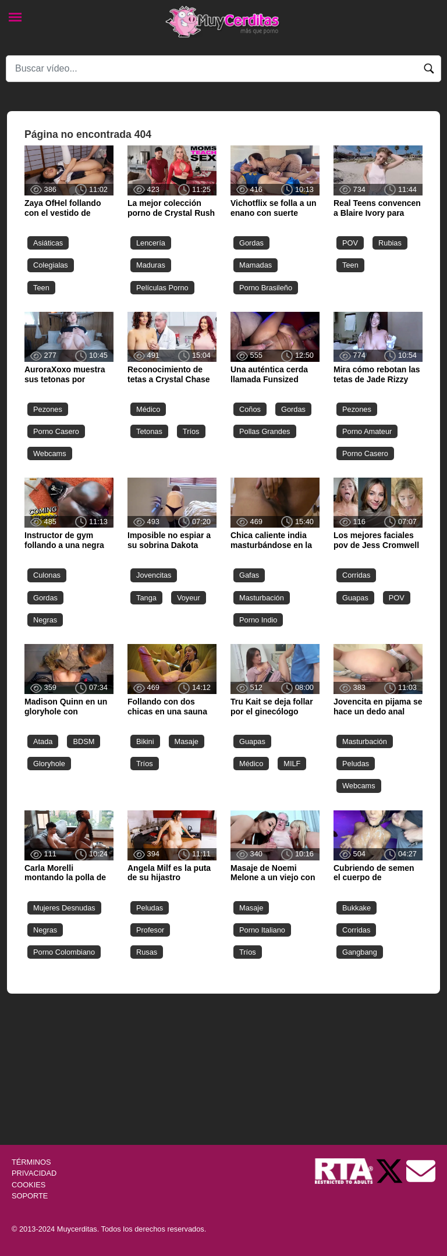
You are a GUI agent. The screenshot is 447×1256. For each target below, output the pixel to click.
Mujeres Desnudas (64, 907)
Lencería (150, 243)
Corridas (356, 575)
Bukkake (356, 907)
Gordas (251, 243)
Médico (148, 409)
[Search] (223, 68)
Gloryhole (49, 763)
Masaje (186, 741)
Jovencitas (153, 575)
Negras (45, 619)
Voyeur (188, 597)
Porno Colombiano (64, 952)
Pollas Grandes (264, 431)
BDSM (83, 741)
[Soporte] (420, 1170)
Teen (41, 287)
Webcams (49, 453)
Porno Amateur (367, 431)
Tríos (191, 431)
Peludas (355, 763)
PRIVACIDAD (34, 1173)
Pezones (47, 409)
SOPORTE (30, 1195)
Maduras (150, 265)
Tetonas (149, 431)
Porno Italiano (262, 930)
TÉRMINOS (31, 1162)
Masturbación (261, 597)
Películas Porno (162, 287)
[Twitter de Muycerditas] (390, 1170)
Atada (42, 741)
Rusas (146, 952)
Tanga (146, 597)
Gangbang (359, 952)
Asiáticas (48, 243)
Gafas (249, 575)
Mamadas (255, 265)
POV (350, 243)
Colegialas (50, 265)
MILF (291, 763)
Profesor (150, 930)
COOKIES (28, 1184)
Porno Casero (56, 431)
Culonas (47, 575)
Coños (250, 409)
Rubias (390, 243)
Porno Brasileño (265, 287)
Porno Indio (258, 619)
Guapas (355, 597)
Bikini (145, 741)
